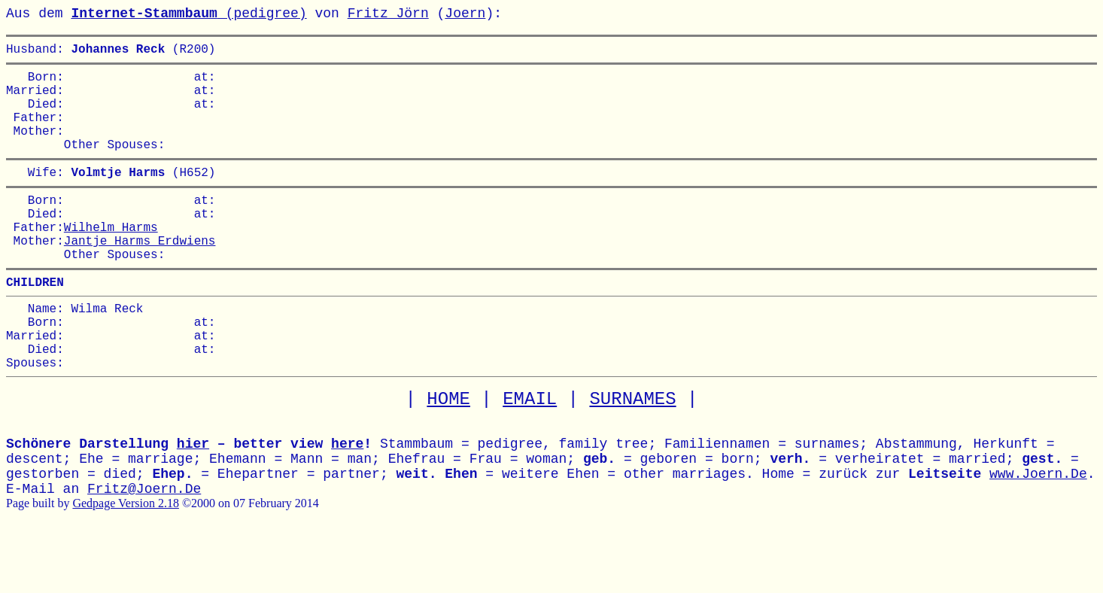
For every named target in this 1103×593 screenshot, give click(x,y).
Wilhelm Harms (111, 259)
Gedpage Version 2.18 (125, 560)
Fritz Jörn (388, 13)
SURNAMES (632, 456)
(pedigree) (188, 13)
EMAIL (530, 456)
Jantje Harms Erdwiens (140, 276)
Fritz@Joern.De (144, 546)
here (347, 501)
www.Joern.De (1038, 531)
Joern (465, 13)
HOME (448, 456)
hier (193, 501)
